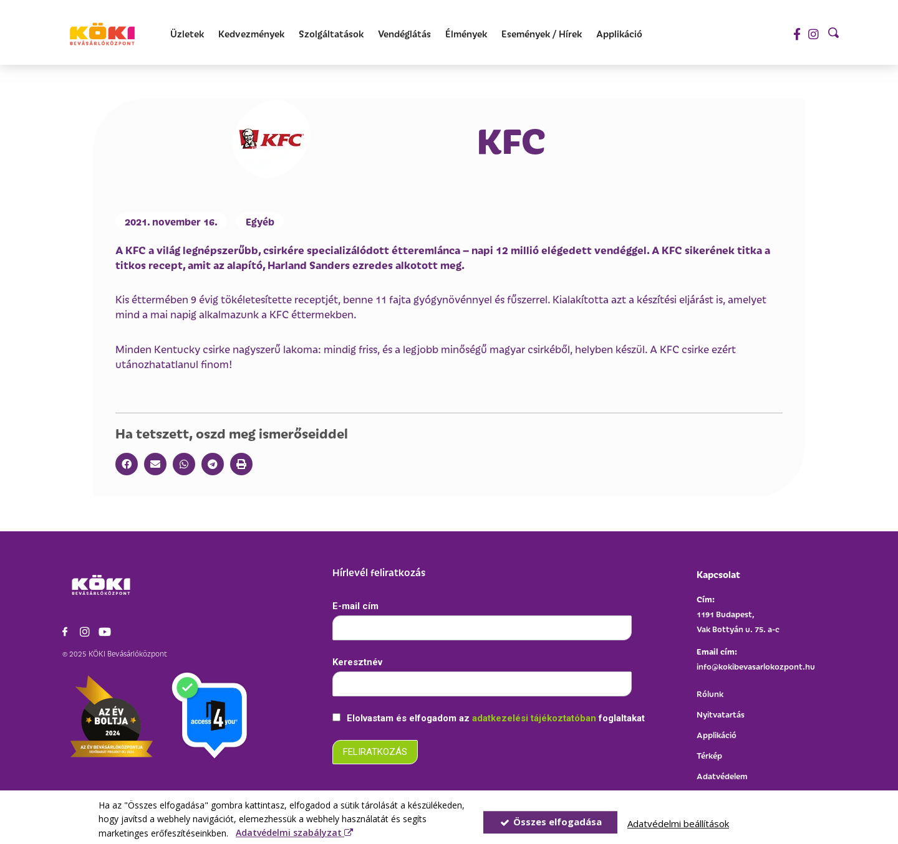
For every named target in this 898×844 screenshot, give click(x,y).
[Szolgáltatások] (331, 34)
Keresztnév (357, 662)
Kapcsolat (718, 574)
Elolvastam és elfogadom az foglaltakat (488, 718)
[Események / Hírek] (541, 34)
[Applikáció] (619, 34)
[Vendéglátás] (404, 34)
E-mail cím (355, 606)
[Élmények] (466, 34)
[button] (126, 464)
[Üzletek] (187, 34)
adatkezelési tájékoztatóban (535, 718)
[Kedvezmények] (251, 34)
